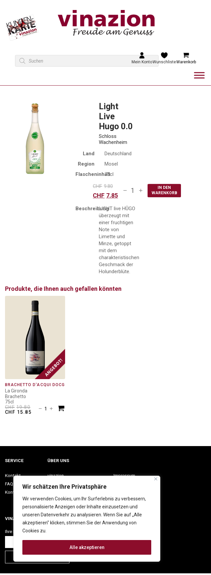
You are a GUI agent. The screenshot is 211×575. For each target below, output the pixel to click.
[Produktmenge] (133, 190)
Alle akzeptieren (86, 547)
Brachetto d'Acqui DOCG (35, 384)
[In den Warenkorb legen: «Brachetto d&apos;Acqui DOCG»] (61, 409)
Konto (11, 492)
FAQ (9, 483)
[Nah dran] (155, 478)
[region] (86, 519)
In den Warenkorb (164, 190)
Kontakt (13, 475)
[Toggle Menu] (199, 75)
